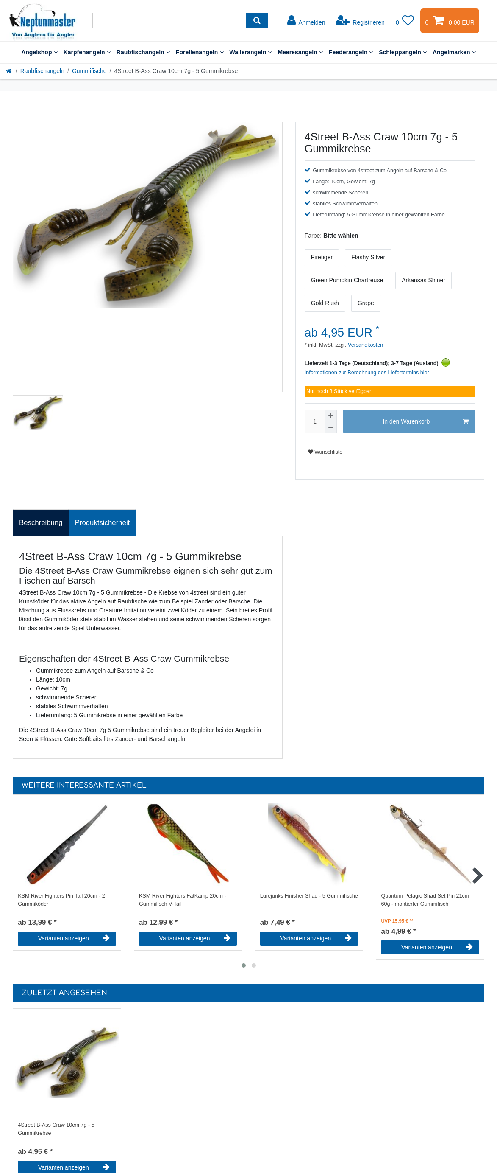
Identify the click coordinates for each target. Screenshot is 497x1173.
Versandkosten (364, 345)
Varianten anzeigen (74, 938)
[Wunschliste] (405, 20)
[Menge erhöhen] (331, 415)
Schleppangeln (403, 52)
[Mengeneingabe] (315, 421)
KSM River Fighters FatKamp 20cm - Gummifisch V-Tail (182, 900)
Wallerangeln (251, 52)
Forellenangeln (200, 52)
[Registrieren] (360, 20)
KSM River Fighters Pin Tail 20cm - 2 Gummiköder (61, 900)
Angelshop (39, 52)
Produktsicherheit (102, 523)
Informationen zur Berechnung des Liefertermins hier (367, 373)
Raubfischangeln (143, 52)
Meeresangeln (300, 52)
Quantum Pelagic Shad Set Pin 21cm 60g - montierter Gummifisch (425, 900)
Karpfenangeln (87, 52)
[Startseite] (9, 70)
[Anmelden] (306, 20)
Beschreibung (41, 523)
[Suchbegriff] (169, 20)
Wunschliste (325, 452)
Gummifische (89, 70)
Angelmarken (454, 52)
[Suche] (257, 20)
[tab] (41, 522)
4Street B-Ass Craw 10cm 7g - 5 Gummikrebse (56, 1129)
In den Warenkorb (426, 422)
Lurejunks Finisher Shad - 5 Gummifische (309, 896)
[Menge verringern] (331, 427)
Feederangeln (351, 52)
